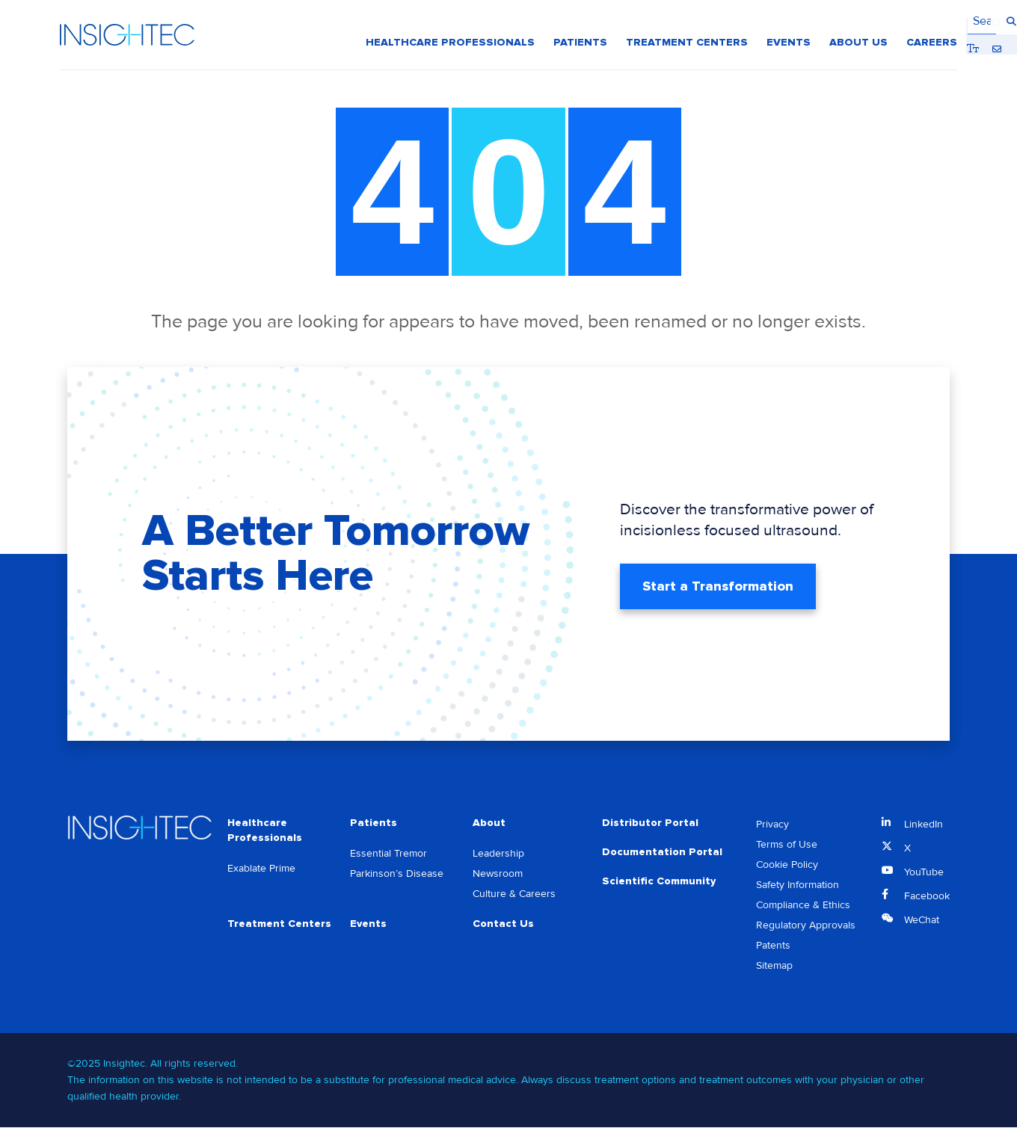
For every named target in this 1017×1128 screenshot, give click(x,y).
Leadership (498, 854)
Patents (773, 946)
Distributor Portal (650, 823)
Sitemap (774, 966)
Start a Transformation (717, 587)
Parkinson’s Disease (396, 875)
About (489, 823)
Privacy (772, 825)
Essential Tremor (388, 854)
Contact (929, 21)
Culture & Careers (514, 895)
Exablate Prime (261, 869)
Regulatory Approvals (805, 925)
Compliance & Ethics (803, 905)
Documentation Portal (662, 853)
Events (368, 925)
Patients (373, 823)
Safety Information (797, 885)
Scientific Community (659, 883)
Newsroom (498, 875)
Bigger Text (906, 21)
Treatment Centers (279, 925)
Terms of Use (786, 845)
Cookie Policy (787, 865)
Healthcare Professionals (264, 831)
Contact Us (503, 925)
